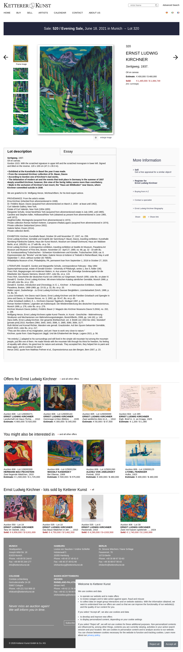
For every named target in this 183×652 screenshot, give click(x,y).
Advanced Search (171, 5)
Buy (18, 12)
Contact (77, 12)
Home (7, 12)
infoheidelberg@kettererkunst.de (69, 595)
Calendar (60, 12)
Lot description (19, 151)
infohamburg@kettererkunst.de (68, 565)
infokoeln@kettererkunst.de (22, 592)
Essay (68, 151)
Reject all (154, 644)
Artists (43, 12)
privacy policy (93, 635)
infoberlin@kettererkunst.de (111, 565)
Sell (29, 12)
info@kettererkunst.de (19, 565)
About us (94, 12)
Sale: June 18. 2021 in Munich (83, 28)
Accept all (171, 644)
